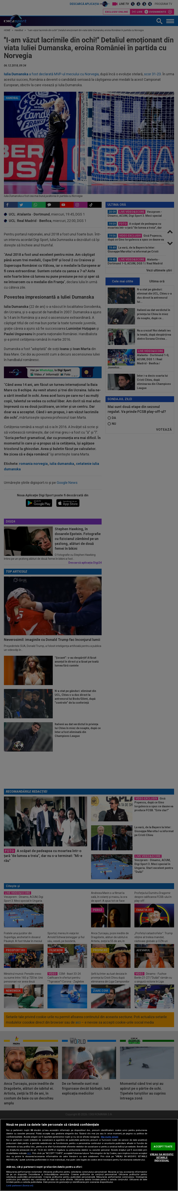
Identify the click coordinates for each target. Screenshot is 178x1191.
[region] (89, 1155)
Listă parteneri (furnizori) (19, 1185)
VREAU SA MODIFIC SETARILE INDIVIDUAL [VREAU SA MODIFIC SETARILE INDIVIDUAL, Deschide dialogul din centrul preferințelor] (162, 1157)
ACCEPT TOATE (163, 1146)
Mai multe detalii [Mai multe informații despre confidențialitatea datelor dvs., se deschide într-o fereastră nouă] (109, 1137)
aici (29, 1153)
